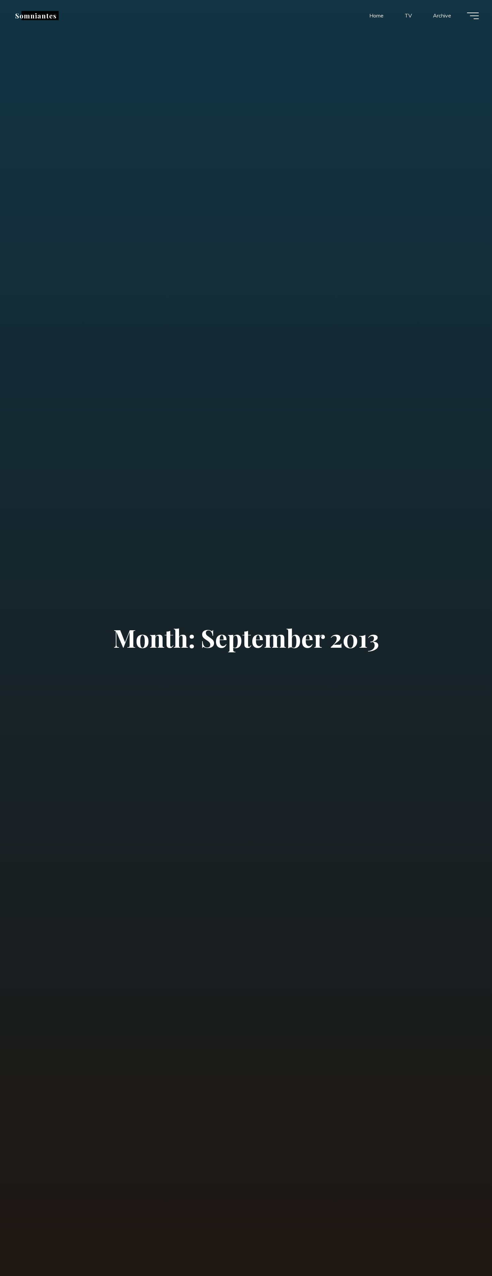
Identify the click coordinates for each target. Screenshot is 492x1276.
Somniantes (36, 15)
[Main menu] (473, 16)
